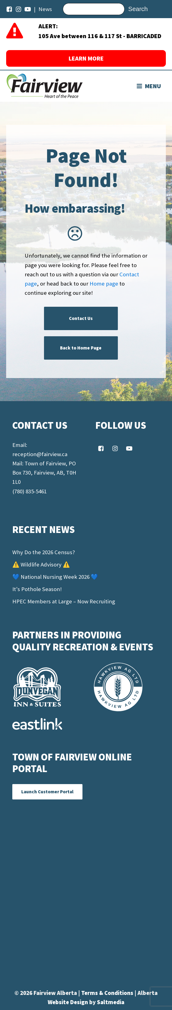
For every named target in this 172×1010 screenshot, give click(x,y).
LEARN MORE (86, 58)
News (45, 9)
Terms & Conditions (107, 992)
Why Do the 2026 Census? (43, 552)
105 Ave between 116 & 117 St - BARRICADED (99, 36)
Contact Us (81, 318)
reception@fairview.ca (39, 454)
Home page (104, 283)
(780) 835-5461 (29, 491)
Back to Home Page (81, 348)
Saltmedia (110, 1002)
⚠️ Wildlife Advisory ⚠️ (41, 564)
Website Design (68, 1002)
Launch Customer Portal (47, 792)
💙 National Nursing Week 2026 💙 (55, 576)
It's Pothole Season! (37, 589)
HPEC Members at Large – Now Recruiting (63, 601)
